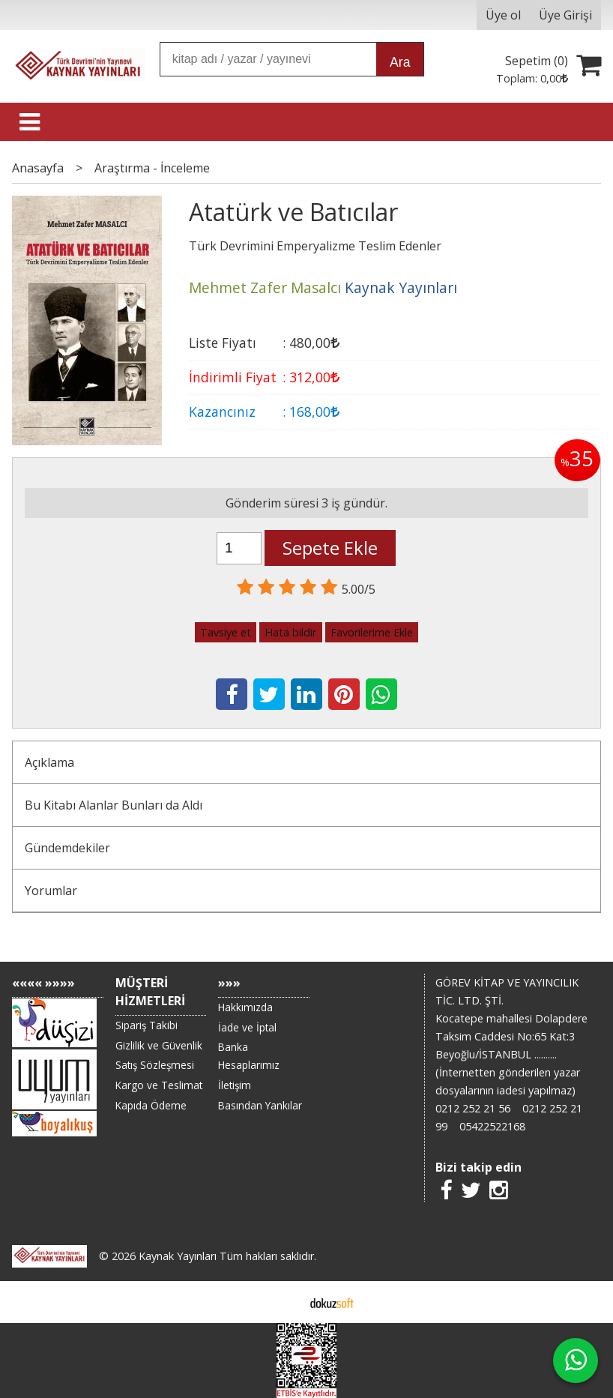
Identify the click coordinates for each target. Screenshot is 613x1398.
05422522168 (492, 1126)
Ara (400, 62)
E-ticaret (282, 1302)
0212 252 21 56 (472, 1108)
